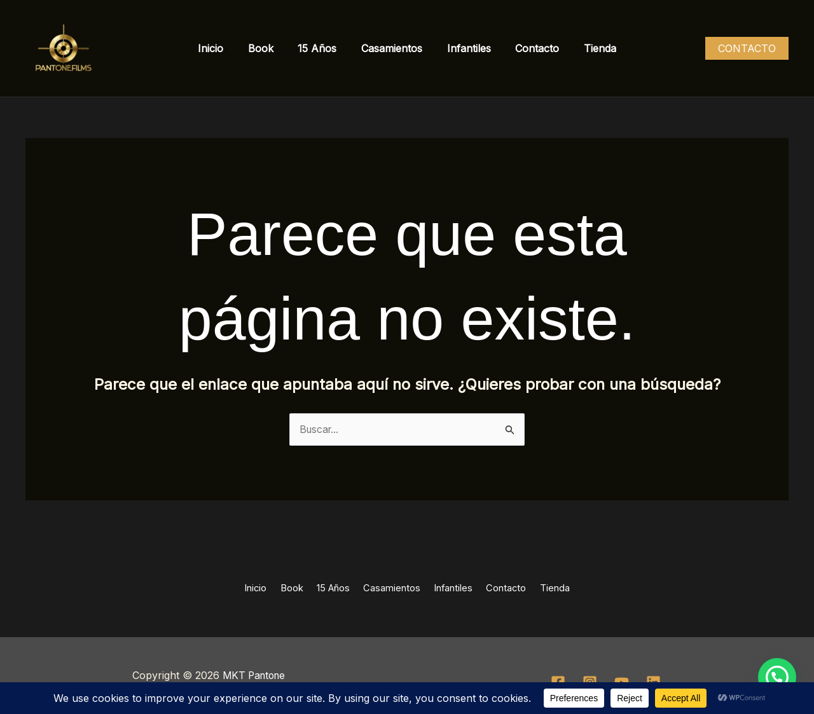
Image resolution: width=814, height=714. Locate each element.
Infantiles (464, 48)
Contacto (529, 48)
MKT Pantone (253, 675)
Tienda (587, 48)
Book (269, 48)
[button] (747, 48)
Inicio (223, 48)
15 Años (321, 48)
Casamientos (391, 48)
